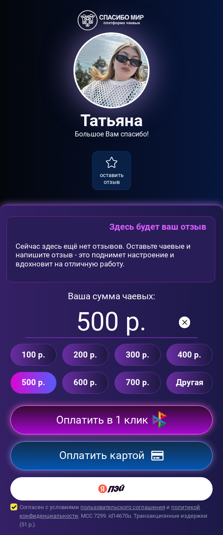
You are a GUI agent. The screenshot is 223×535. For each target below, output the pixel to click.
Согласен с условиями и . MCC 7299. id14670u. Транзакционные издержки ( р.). (111, 516)
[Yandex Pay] (111, 488)
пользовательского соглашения (122, 507)
